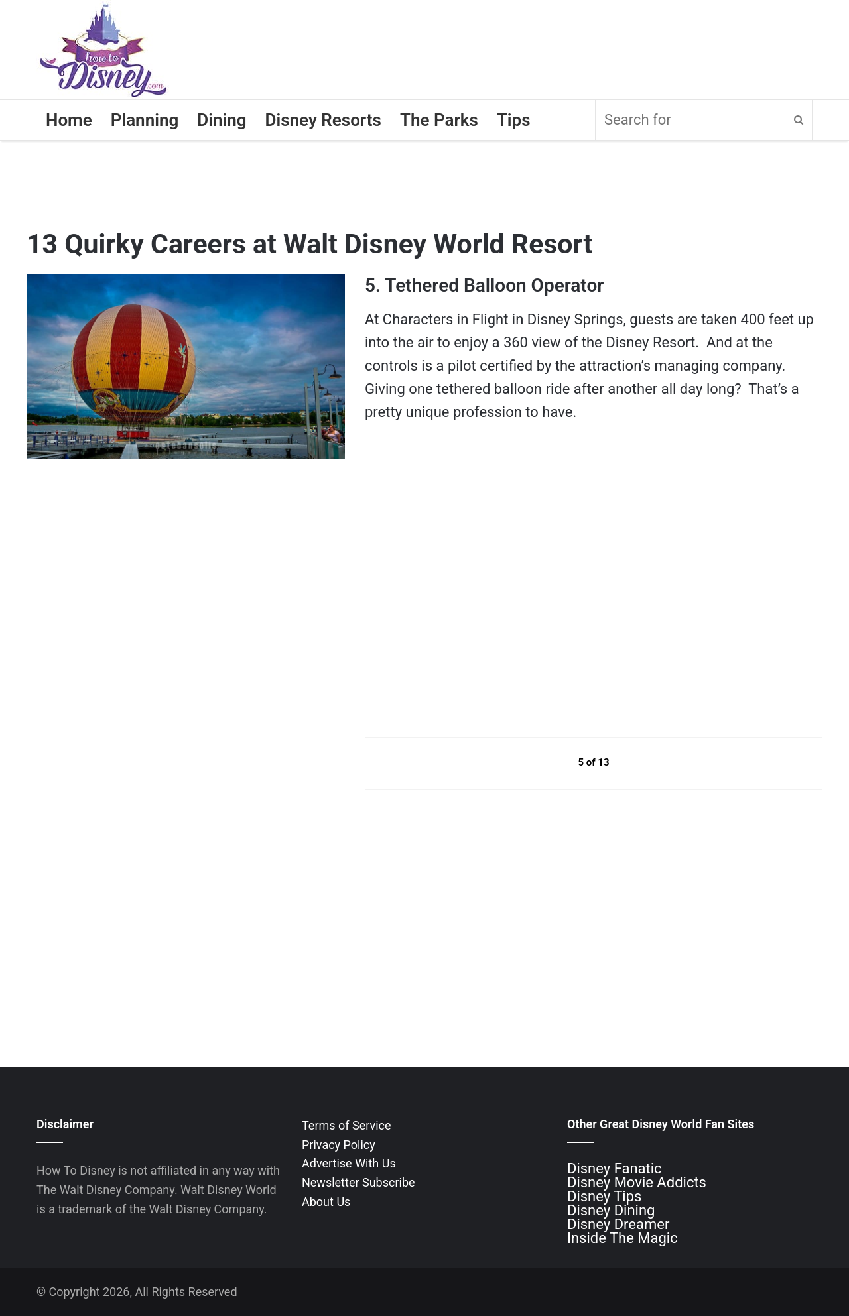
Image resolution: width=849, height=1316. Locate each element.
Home (69, 120)
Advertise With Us (349, 1163)
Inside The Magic (622, 1238)
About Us (326, 1202)
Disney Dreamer (618, 1224)
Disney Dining (611, 1210)
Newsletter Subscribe (358, 1182)
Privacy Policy (338, 1145)
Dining (221, 120)
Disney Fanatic (614, 1168)
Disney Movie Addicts (636, 1182)
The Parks (439, 120)
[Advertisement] (464, 599)
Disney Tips (604, 1196)
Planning (145, 120)
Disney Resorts (323, 120)
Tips (514, 120)
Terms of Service (346, 1125)
